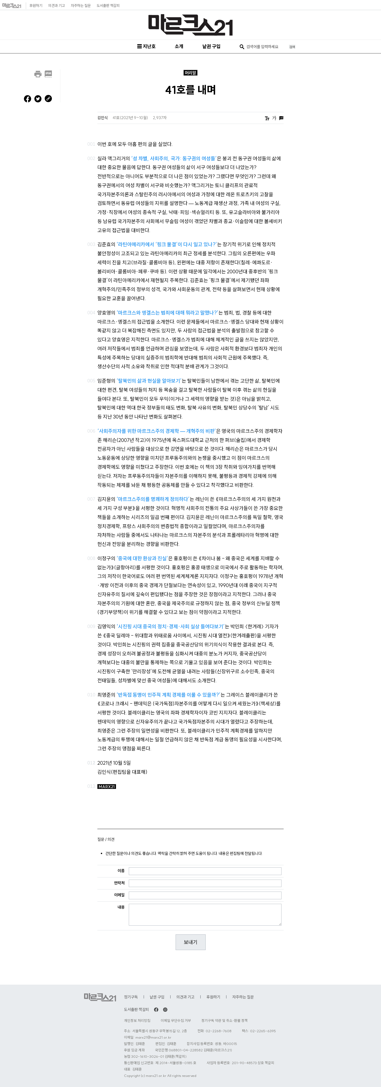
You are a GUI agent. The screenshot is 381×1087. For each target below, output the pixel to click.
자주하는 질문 (81, 5)
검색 (292, 47)
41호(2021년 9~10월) (131, 117)
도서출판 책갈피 (108, 5)
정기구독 (131, 997)
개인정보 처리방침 (137, 1020)
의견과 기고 (56, 5)
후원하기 (36, 5)
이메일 (119, 894)
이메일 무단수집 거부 (176, 1020)
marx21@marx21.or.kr (153, 1037)
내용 (121, 907)
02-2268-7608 (218, 1031)
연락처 (119, 882)
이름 (121, 870)
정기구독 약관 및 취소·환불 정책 (224, 1020)
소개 (179, 46)
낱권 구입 (211, 46)
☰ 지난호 (146, 46)
